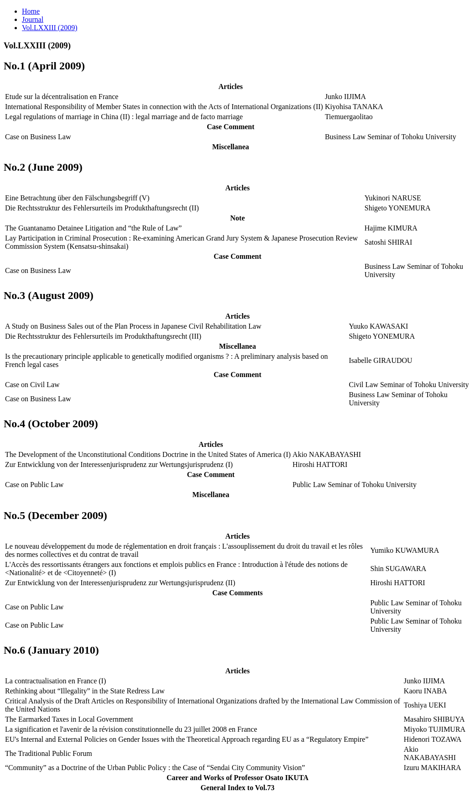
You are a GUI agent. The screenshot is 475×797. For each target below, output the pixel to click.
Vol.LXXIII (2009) (49, 27)
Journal (32, 19)
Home (31, 11)
